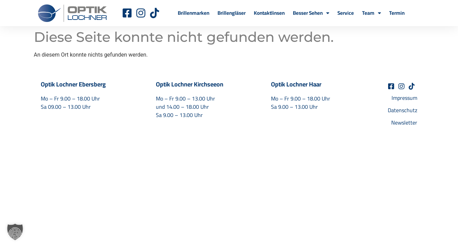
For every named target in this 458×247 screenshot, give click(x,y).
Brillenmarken (193, 13)
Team (371, 13)
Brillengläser (232, 13)
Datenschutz (402, 110)
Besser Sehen (311, 13)
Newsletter (404, 122)
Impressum (404, 98)
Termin (397, 13)
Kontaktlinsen (269, 13)
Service (345, 13)
